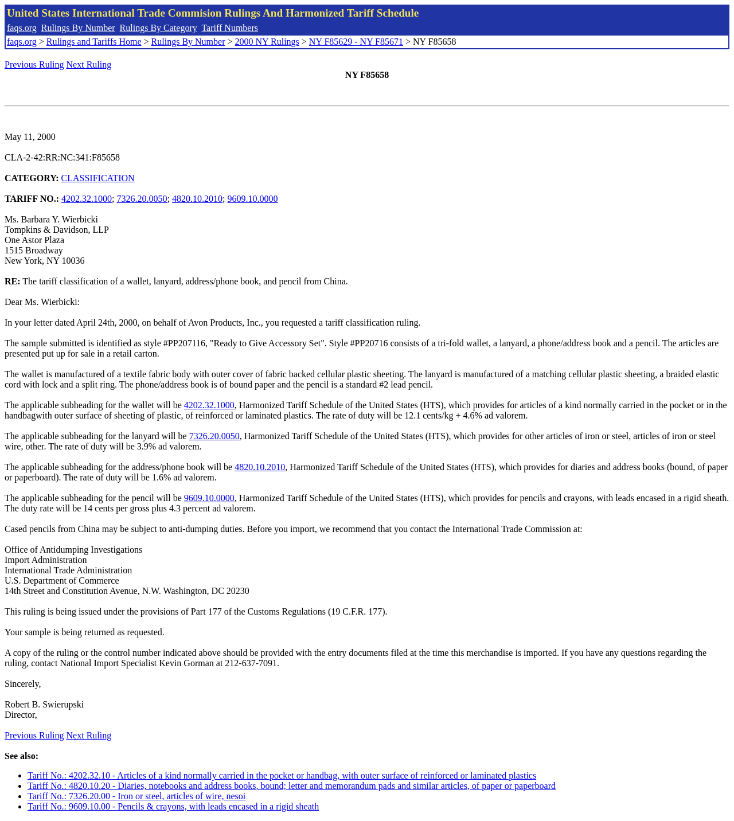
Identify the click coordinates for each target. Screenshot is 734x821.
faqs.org (22, 28)
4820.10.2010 (197, 199)
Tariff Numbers (229, 28)
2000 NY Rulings (267, 41)
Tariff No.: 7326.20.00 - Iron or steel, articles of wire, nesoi (136, 796)
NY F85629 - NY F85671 (356, 41)
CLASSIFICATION (98, 178)
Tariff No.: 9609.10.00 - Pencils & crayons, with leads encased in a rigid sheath (173, 806)
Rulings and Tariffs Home (94, 41)
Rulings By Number (78, 28)
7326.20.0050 (142, 199)
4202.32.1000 (86, 199)
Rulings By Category (158, 28)
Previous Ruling (34, 64)
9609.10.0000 (252, 199)
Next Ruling (89, 64)
